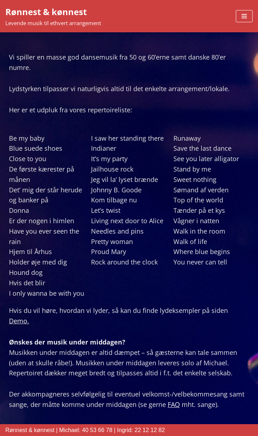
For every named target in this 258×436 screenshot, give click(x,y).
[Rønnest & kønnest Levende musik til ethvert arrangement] (53, 16)
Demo (18, 321)
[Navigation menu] (244, 16)
